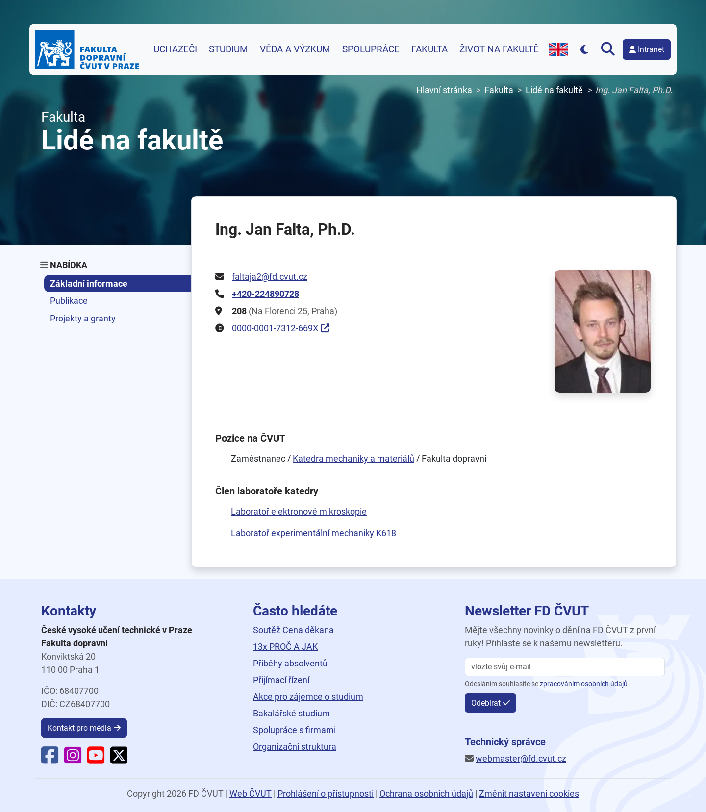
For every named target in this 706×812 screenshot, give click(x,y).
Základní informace (88, 283)
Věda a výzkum (295, 49)
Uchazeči (175, 49)
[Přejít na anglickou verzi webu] (558, 49)
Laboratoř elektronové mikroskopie (299, 511)
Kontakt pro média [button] (79, 728)
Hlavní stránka (444, 90)
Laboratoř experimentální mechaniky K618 (313, 533)
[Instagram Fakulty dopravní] (72, 759)
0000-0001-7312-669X (275, 328)
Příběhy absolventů (290, 663)
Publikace (69, 300)
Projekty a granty (83, 318)
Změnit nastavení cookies (529, 793)
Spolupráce (371, 49)
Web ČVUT (250, 793)
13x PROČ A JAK (285, 646)
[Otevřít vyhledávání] (610, 49)
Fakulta (429, 49)
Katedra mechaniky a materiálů (353, 458)
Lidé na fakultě (554, 90)
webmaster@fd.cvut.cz (521, 758)
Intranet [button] (646, 49)
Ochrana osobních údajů (426, 793)
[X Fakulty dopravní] (118, 759)
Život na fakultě (499, 49)
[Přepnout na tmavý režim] (584, 49)
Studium (228, 49)
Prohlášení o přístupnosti (325, 793)
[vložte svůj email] (565, 667)
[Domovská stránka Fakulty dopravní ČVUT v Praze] (87, 49)
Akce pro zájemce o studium (308, 696)
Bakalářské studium (291, 713)
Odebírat (486, 703)
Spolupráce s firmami (294, 730)
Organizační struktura (294, 746)
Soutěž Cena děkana (293, 630)
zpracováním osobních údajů (584, 684)
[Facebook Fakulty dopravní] (49, 759)
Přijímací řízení (281, 680)
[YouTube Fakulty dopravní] (95, 759)
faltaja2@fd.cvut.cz (269, 276)
